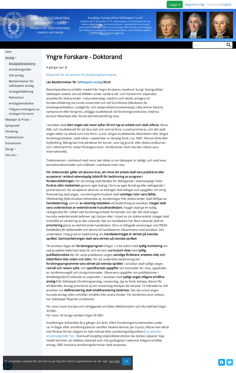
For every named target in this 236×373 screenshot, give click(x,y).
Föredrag (11, 131)
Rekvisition (16, 97)
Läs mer (114, 361)
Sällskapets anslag (90, 82)
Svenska (212, 4)
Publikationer (14, 137)
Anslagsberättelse (21, 103)
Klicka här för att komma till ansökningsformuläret (81, 75)
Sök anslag (16, 75)
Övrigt (11, 149)
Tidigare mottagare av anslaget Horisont (24, 111)
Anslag (11, 58)
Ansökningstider (20, 69)
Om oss (12, 155)
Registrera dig (194, 4)
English (227, 4)
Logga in (175, 4)
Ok (126, 361)
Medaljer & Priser (18, 120)
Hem (8, 52)
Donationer (13, 143)
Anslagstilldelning (21, 91)
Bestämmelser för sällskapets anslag (21, 83)
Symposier (12, 125)
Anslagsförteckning (22, 63)
